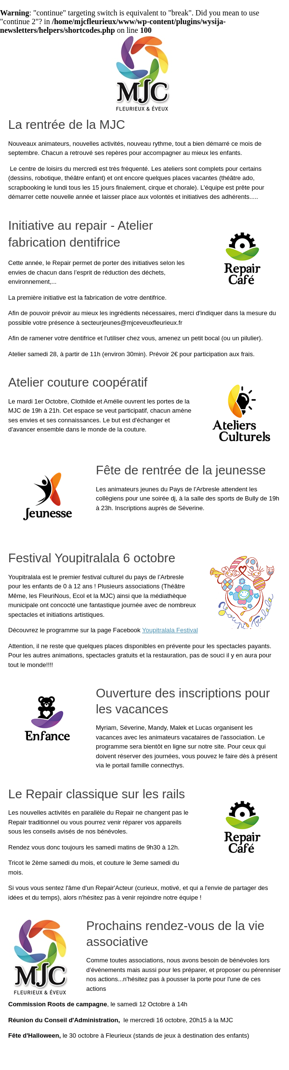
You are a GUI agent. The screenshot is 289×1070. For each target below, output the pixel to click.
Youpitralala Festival (170, 630)
